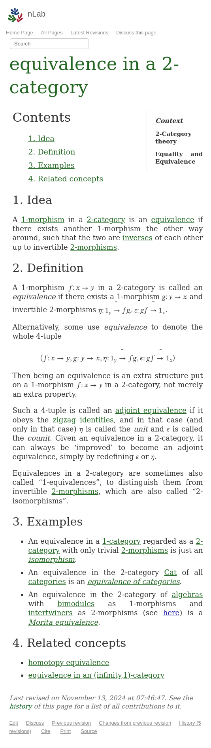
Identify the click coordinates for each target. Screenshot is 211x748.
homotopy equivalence (68, 662)
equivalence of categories (133, 581)
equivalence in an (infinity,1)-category (96, 675)
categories (47, 581)
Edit (13, 723)
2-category (106, 219)
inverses (137, 238)
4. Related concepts (65, 178)
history (20, 706)
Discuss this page (136, 33)
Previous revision (71, 723)
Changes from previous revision (135, 723)
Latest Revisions (89, 33)
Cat (170, 572)
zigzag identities (83, 420)
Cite (45, 731)
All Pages (52, 33)
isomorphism (51, 559)
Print (65, 731)
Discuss (35, 723)
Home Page (19, 33)
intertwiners (50, 613)
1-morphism (42, 219)
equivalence (172, 219)
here (171, 613)
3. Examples (51, 165)
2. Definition (51, 151)
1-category (121, 541)
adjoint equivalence (151, 410)
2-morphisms (93, 247)
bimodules (75, 603)
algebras (187, 594)
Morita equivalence (63, 622)
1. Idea (41, 138)
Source (89, 731)
